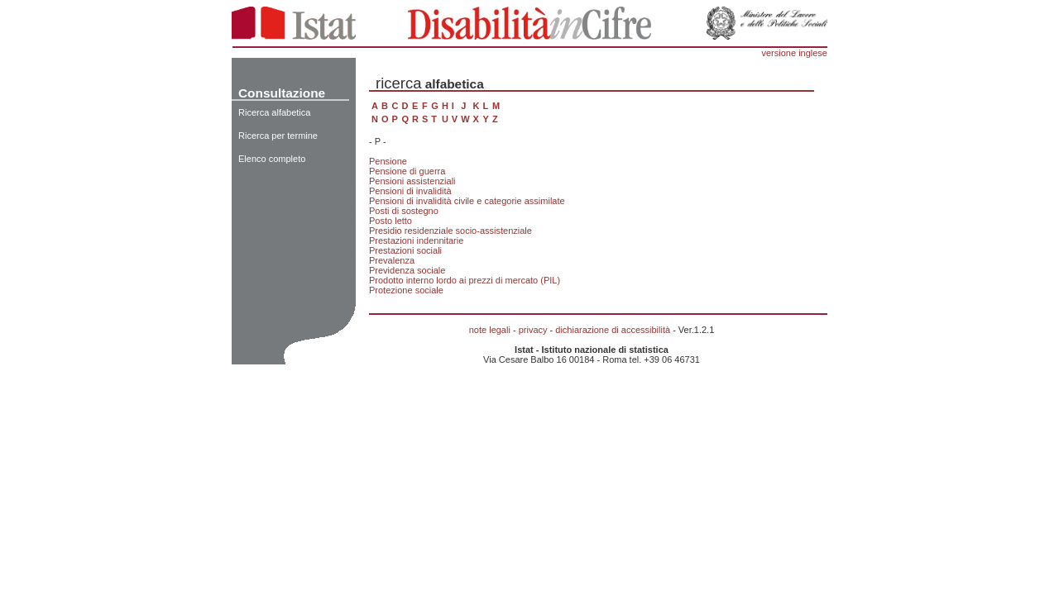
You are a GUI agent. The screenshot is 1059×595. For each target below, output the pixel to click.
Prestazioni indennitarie (416, 240)
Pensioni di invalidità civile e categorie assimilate (467, 201)
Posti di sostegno (403, 211)
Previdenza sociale (407, 270)
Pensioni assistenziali (412, 181)
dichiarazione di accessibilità (612, 330)
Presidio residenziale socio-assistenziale (450, 231)
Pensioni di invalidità (410, 191)
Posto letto (390, 221)
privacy (533, 330)
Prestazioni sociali (405, 250)
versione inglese (795, 53)
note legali (489, 330)
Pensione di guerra (407, 171)
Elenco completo (271, 159)
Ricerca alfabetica (274, 112)
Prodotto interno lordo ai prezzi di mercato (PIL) (464, 280)
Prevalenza (391, 260)
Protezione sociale (406, 290)
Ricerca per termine (278, 135)
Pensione (388, 161)
